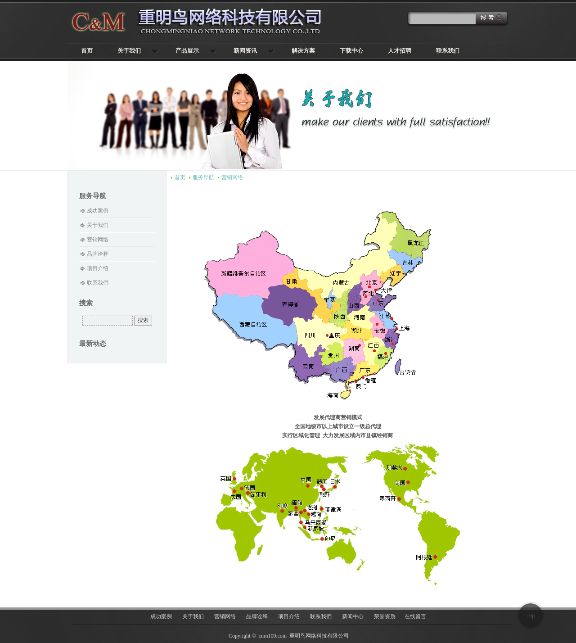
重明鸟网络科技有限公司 (203, 21)
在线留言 (415, 616)
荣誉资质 (385, 616)
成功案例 (97, 211)
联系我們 (97, 283)
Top (530, 615)
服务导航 (203, 177)
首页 (180, 177)
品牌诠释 (97, 254)
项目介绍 (97, 268)
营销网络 (232, 177)
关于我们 (97, 225)
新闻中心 (353, 616)
